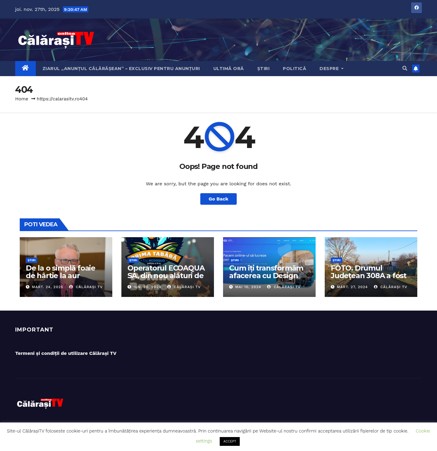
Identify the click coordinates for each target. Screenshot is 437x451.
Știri (263, 68)
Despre (332, 68)
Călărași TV (86, 287)
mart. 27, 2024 (352, 287)
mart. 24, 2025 (47, 287)
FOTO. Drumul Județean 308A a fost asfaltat (368, 276)
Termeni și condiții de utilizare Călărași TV (66, 353)
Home (21, 99)
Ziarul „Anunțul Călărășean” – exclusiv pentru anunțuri (121, 68)
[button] (404, 68)
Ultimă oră (228, 68)
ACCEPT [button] (229, 441)
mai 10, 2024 (248, 287)
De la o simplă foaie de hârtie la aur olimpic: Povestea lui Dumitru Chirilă (62, 279)
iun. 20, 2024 (147, 287)
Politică (294, 68)
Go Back (219, 199)
